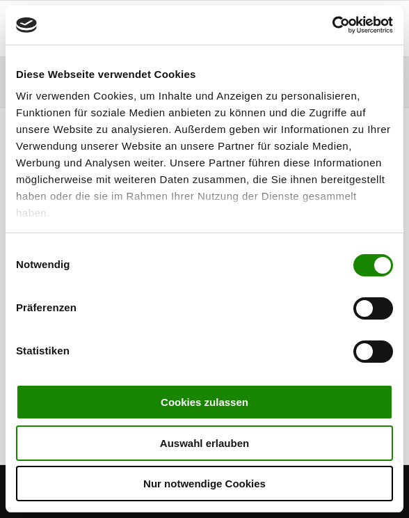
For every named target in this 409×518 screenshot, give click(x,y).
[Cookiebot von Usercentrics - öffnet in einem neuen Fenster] (332, 25)
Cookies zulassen (204, 402)
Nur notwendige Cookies (204, 483)
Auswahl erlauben (204, 443)
